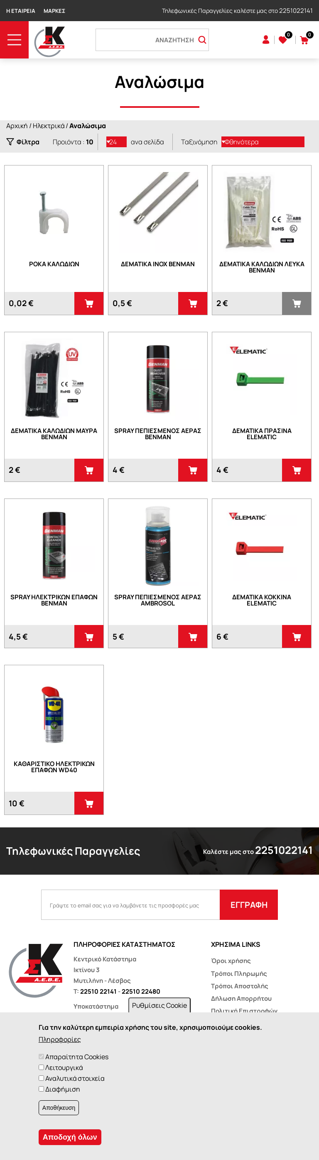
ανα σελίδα (147, 142)
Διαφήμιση (62, 1089)
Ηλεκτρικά (48, 125)
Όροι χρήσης (231, 960)
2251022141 (296, 10)
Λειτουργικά (64, 1067)
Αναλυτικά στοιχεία (75, 1078)
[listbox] (116, 141)
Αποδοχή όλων (70, 1137)
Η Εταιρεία (20, 11)
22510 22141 (98, 991)
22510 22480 (141, 991)
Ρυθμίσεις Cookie (159, 1005)
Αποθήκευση (58, 1107)
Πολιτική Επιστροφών (244, 1011)
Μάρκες (54, 11)
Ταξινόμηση (199, 142)
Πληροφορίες (60, 1039)
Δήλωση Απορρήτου (241, 998)
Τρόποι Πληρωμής (239, 973)
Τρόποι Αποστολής (239, 986)
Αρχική (17, 125)
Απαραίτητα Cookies (76, 1056)
